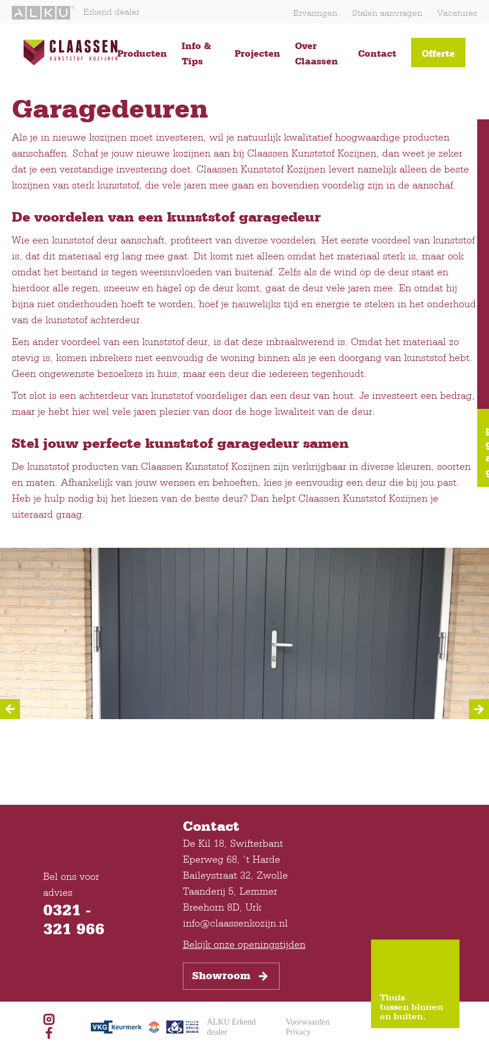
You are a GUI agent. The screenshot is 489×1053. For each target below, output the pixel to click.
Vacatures (457, 12)
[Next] (479, 709)
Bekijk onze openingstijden (244, 944)
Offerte (438, 53)
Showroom (231, 976)
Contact (377, 53)
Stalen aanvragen (387, 12)
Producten (142, 53)
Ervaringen (315, 12)
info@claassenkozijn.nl (235, 922)
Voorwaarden (307, 1022)
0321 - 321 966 (73, 918)
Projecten (257, 53)
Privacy (298, 1032)
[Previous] (10, 709)
